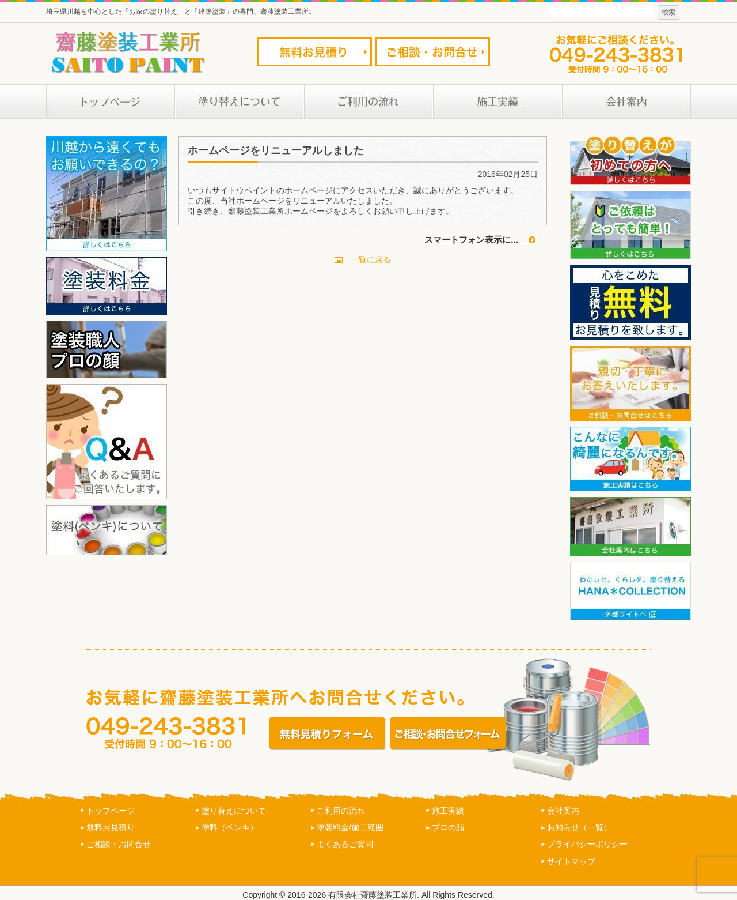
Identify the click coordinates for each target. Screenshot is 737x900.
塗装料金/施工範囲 (350, 827)
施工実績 (448, 810)
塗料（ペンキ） (230, 827)
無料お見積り (110, 827)
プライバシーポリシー (587, 844)
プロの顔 (448, 827)
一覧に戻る (363, 259)
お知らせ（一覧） (579, 827)
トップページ (110, 810)
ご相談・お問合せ (118, 844)
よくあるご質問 (345, 844)
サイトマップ (571, 861)
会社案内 (563, 810)
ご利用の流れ (341, 810)
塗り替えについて (234, 810)
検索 (668, 12)
